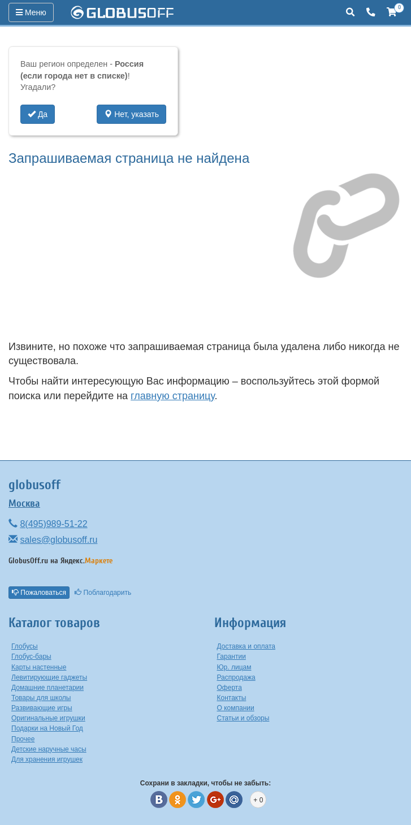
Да (37, 114)
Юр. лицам (234, 667)
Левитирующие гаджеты (49, 677)
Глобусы (24, 646)
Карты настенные (38, 667)
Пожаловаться (39, 593)
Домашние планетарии (47, 688)
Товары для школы (41, 698)
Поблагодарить (103, 593)
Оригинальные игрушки (48, 718)
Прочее (22, 739)
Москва (24, 503)
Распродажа (236, 677)
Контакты (231, 698)
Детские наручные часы (48, 749)
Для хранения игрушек (47, 759)
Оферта (229, 688)
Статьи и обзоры (243, 718)
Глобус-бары (31, 656)
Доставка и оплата (246, 646)
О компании (235, 708)
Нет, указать (131, 114)
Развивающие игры (41, 708)
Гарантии (231, 656)
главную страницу (172, 395)
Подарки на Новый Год (47, 728)
